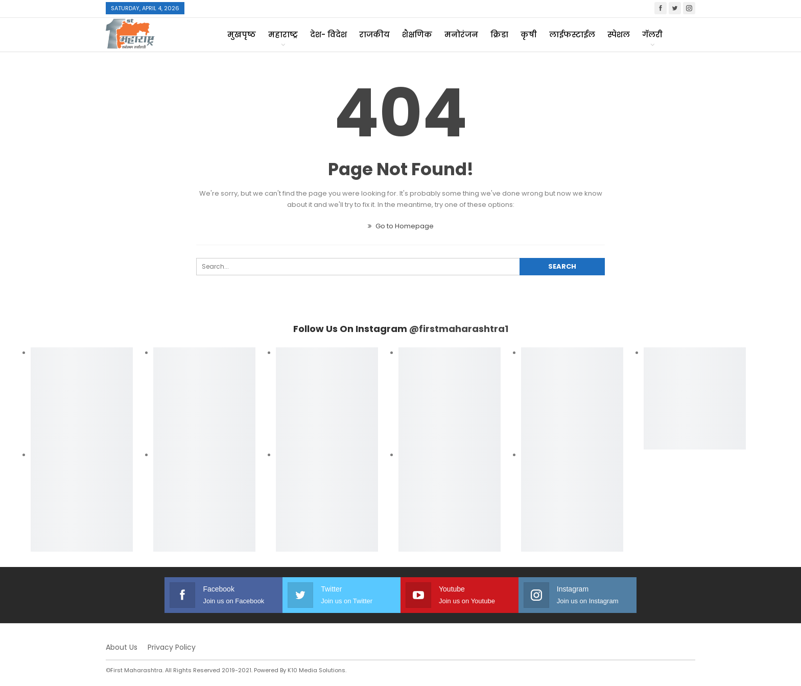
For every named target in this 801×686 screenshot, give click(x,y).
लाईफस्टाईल (572, 34)
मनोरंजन (461, 34)
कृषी (529, 34)
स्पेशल (618, 34)
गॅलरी (652, 34)
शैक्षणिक (417, 34)
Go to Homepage (401, 226)
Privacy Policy (172, 647)
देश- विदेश (328, 34)
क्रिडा (499, 34)
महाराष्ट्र (283, 34)
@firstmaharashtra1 (458, 328)
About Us (121, 647)
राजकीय (374, 34)
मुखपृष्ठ (241, 34)
